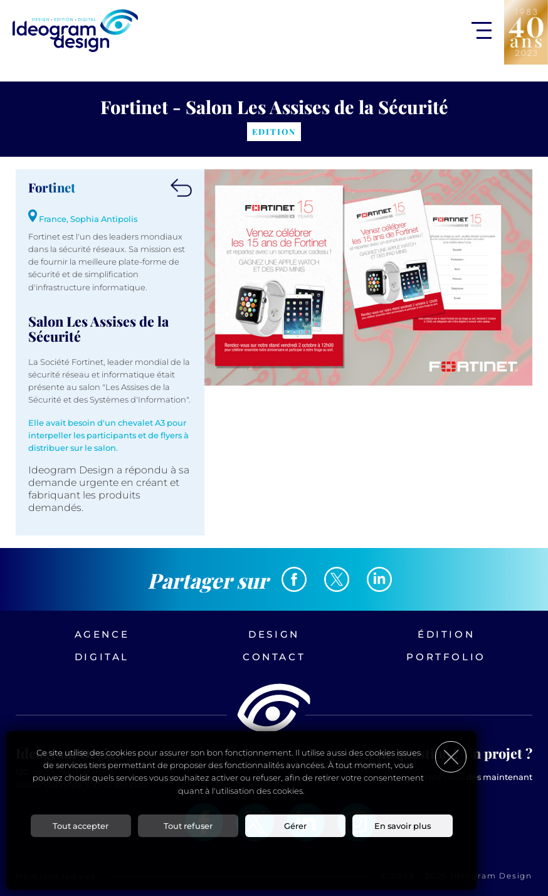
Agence (102, 634)
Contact (274, 657)
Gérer (295, 826)
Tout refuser (188, 826)
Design (274, 634)
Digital (102, 657)
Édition (446, 634)
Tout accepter (80, 826)
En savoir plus (402, 826)
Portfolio (445, 657)
